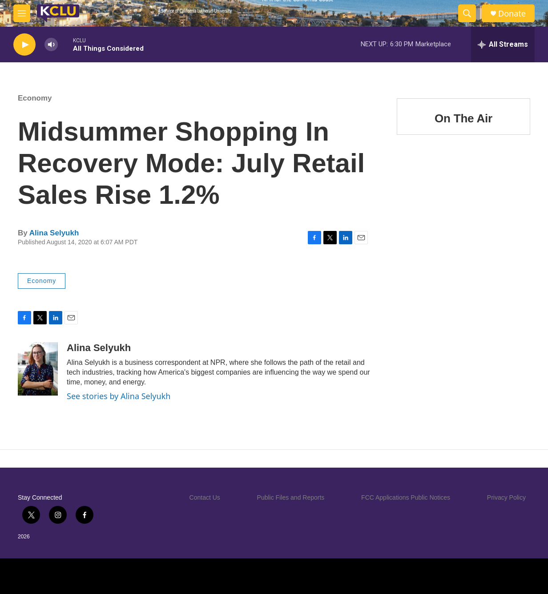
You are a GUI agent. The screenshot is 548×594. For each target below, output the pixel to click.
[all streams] (503, 44)
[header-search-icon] (467, 13)
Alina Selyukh (54, 233)
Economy (35, 98)
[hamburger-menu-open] (21, 13)
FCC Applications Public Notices (405, 497)
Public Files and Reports (291, 497)
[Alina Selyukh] (38, 369)
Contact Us (204, 497)
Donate (512, 13)
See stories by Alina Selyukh (118, 396)
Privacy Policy (506, 497)
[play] (24, 45)
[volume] (51, 45)
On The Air (463, 118)
